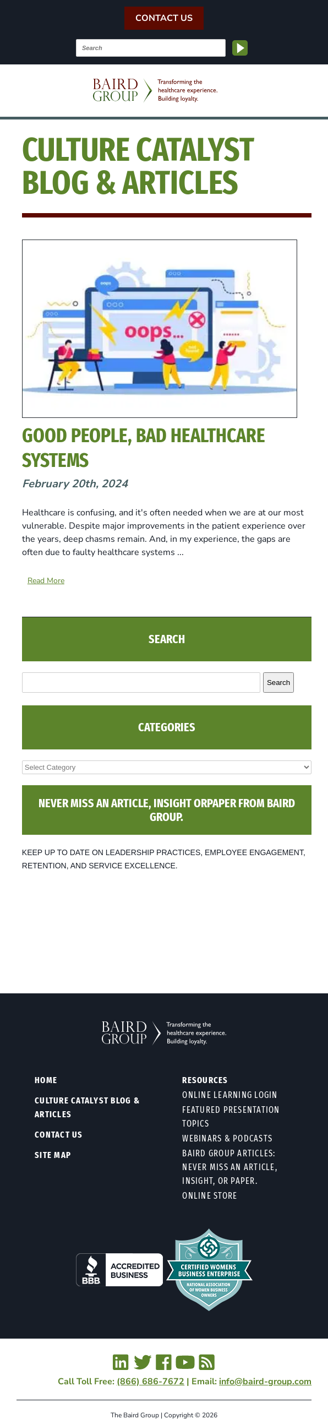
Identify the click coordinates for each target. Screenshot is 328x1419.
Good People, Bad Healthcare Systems (143, 447)
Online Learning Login (229, 1095)
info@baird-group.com (265, 1381)
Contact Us (164, 18)
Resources (205, 1080)
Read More (46, 580)
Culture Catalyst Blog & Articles (87, 1107)
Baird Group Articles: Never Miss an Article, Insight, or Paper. (229, 1167)
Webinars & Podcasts (227, 1138)
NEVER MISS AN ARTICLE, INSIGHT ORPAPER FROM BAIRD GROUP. (167, 810)
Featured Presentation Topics (231, 1117)
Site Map (53, 1155)
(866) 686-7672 (150, 1381)
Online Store (209, 1195)
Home (46, 1080)
